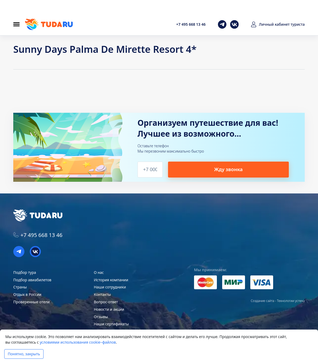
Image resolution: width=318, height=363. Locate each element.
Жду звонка (252, 169)
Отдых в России (27, 294)
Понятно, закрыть (24, 353)
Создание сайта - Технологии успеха (278, 301)
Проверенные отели (31, 301)
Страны (20, 286)
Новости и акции (109, 309)
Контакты (102, 294)
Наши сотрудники (110, 286)
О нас (99, 272)
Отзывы (101, 316)
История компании (111, 279)
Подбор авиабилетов (32, 279)
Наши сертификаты (111, 323)
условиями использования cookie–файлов (78, 342)
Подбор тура (24, 272)
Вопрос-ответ (106, 301)
